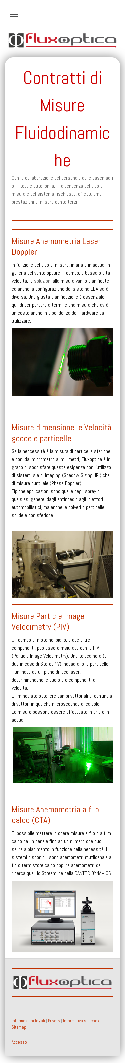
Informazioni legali (28, 1021)
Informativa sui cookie (83, 1021)
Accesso (19, 1042)
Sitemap (19, 1027)
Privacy (54, 1021)
